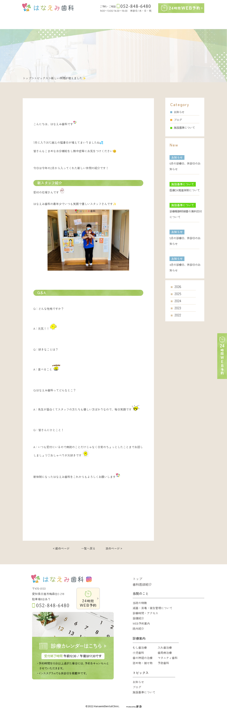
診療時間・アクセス (145, 613)
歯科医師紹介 (142, 584)
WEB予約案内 (141, 623)
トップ (27, 78)
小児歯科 (138, 652)
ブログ (176, 120)
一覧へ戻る (88, 548)
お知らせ (177, 112)
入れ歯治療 (165, 647)
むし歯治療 (140, 647)
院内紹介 (138, 628)
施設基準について (182, 127)
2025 (178, 293)
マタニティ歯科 (168, 658)
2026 (178, 286)
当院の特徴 (140, 603)
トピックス (41, 78)
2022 (178, 314)
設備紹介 (138, 618)
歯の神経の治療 (143, 658)
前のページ (62, 548)
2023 (178, 307)
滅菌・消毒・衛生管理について (152, 608)
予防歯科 (163, 663)
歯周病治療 (165, 652)
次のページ (113, 548)
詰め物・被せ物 (143, 663)
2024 (178, 300)
